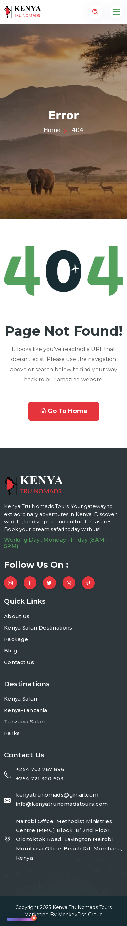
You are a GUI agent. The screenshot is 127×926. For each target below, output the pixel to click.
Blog (10, 650)
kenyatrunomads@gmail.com (57, 794)
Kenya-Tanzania (25, 710)
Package (16, 639)
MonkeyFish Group (80, 914)
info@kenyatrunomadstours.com (62, 804)
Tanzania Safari (24, 721)
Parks (12, 733)
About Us (16, 616)
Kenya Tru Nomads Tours (82, 907)
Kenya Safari (20, 698)
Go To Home (63, 411)
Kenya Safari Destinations (38, 627)
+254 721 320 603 (39, 778)
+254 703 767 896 (40, 769)
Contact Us (19, 662)
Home (52, 130)
